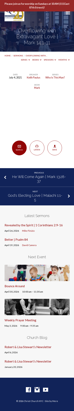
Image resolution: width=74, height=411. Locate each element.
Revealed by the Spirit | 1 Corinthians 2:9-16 (34, 225)
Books (37, 60)
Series (25, 60)
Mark (37, 87)
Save (55, 148)
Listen (37, 147)
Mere (55, 401)
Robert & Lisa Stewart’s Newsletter (28, 347)
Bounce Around (15, 286)
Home (8, 55)
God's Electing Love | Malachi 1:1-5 (35, 197)
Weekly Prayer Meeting (20, 320)
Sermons (18, 55)
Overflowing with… (36, 55)
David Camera (29, 245)
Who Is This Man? (55, 77)
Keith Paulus (33, 77)
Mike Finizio (28, 230)
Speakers (50, 60)
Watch (19, 147)
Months (64, 60)
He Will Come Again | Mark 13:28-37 (39, 179)
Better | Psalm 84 (16, 239)
